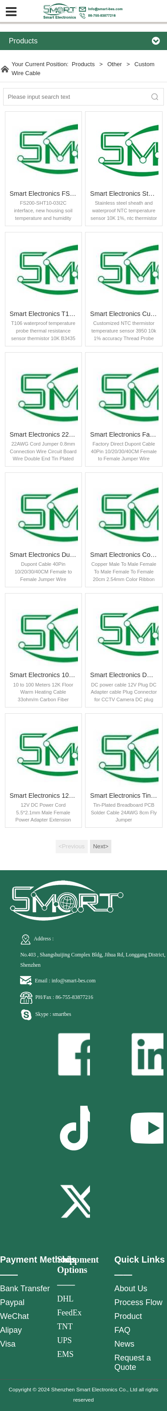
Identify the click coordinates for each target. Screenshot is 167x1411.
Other (115, 64)
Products (83, 64)
